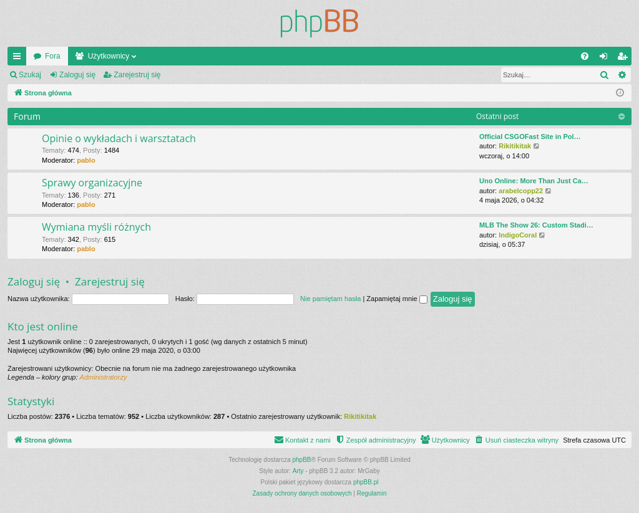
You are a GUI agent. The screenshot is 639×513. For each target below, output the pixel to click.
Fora (53, 56)
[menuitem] (584, 56)
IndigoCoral (518, 235)
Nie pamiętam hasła (330, 298)
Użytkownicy (109, 56)
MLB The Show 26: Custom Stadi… (536, 225)
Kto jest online (42, 326)
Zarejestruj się (137, 74)
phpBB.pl (366, 482)
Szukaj (30, 74)
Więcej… (19, 58)
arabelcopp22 (521, 190)
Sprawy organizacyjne (92, 182)
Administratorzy (103, 377)
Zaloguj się (77, 74)
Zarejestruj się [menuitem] (625, 58)
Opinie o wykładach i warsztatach (119, 138)
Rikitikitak (515, 146)
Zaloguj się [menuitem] (606, 58)
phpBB (302, 459)
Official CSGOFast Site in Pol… (530, 136)
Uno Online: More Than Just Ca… (533, 181)
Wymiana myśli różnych (96, 227)
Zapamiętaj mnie (396, 298)
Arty (298, 470)
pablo (86, 160)
